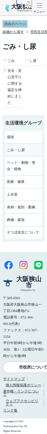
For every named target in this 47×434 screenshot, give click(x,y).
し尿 (32, 61)
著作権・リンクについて (21, 393)
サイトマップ (14, 379)
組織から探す (13, 32)
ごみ (11, 61)
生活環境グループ (23, 123)
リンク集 (10, 410)
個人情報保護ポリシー (23, 385)
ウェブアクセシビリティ (22, 402)
